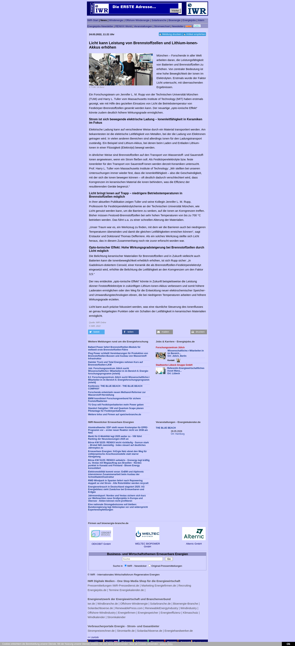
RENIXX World (123, 26)
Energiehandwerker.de (179, 630)
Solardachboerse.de (100, 608)
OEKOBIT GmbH (101, 542)
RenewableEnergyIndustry (161, 608)
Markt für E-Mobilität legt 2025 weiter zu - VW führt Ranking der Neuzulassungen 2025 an (115, 437)
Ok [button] (288, 643)
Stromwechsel (162, 26)
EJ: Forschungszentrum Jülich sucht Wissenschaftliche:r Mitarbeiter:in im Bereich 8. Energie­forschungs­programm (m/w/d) (119, 380)
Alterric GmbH (194, 542)
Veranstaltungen (143, 26)
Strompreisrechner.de (101, 630)
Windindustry (188, 608)
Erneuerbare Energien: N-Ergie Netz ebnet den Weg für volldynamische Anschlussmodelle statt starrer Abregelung (117, 454)
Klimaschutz (190, 612)
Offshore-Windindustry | (102, 612)
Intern (201, 20)
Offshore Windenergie (137, 20)
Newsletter (178, 26)
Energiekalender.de (132, 590)
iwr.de (91, 603)
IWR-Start (92, 20)
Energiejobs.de (97, 590)
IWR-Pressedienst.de (126, 585)
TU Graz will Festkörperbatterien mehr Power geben (116, 404)
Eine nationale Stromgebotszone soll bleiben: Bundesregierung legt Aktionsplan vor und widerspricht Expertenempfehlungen (118, 507)
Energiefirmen (126, 612)
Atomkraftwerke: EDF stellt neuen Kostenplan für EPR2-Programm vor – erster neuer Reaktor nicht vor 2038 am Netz (118, 430)
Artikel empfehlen (196, 34)
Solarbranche (159, 20)
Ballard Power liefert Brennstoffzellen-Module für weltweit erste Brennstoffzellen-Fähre (114, 348)
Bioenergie (175, 20)
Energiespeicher (148, 612)
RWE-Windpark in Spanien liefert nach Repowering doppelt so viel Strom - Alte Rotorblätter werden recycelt (118, 481)
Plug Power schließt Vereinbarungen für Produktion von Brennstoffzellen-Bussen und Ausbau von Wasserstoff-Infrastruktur (118, 356)
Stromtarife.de (126, 630)
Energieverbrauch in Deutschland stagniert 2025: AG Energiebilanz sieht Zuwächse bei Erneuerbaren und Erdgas (116, 489)
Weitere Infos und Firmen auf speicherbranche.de (114, 414)
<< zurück (93, 637)
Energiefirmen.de (165, 585)
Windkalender (96, 617)
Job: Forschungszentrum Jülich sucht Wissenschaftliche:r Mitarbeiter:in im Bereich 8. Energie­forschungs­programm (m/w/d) (118, 371)
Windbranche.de (107, 603)
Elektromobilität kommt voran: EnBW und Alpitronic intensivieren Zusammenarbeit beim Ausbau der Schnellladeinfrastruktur (116, 474)
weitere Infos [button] (166, 644)
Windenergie (116, 20)
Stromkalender (116, 617)
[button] (96, 332)
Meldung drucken (171, 34)
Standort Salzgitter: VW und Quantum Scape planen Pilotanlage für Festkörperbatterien (116, 409)
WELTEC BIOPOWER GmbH (147, 543)
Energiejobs (189, 20)
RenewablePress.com (129, 608)
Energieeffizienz (170, 612)
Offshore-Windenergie (134, 603)
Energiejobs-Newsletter (100, 26)
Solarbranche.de (160, 603)
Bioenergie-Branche (185, 603)
